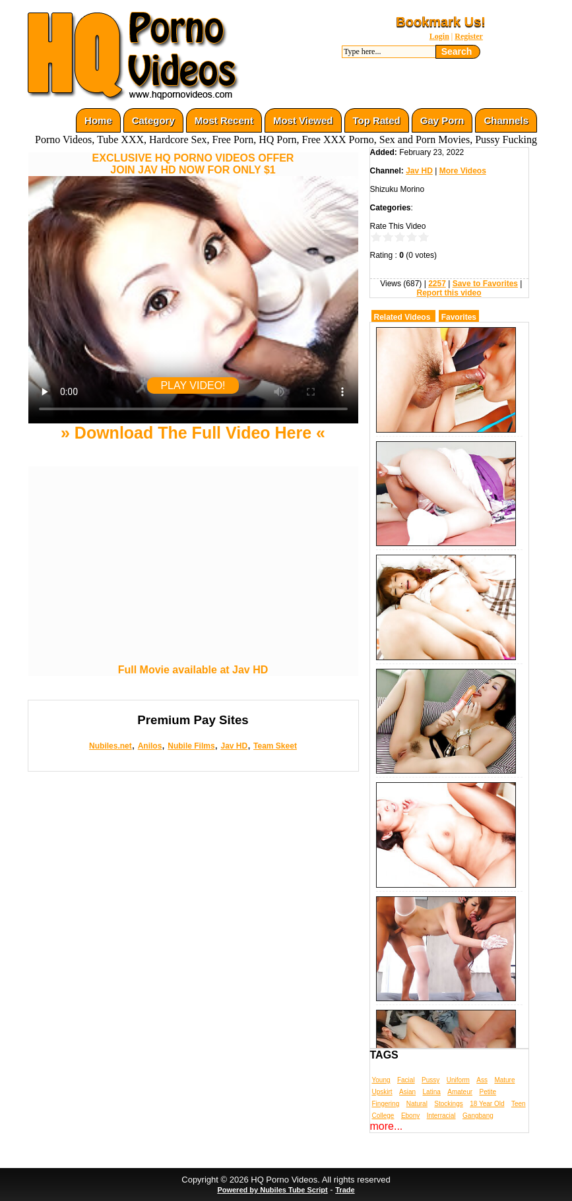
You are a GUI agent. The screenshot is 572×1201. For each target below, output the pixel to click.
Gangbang (477, 1115)
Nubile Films (191, 746)
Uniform (458, 1080)
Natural (417, 1103)
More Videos (462, 170)
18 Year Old (487, 1103)
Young (381, 1080)
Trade (344, 1190)
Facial (406, 1080)
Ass (482, 1080)
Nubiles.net (110, 746)
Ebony (410, 1115)
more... (386, 1126)
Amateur (459, 1091)
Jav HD (233, 746)
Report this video (448, 292)
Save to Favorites (485, 283)
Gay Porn (442, 120)
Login (439, 36)
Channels (506, 120)
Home (98, 120)
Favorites (458, 317)
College (383, 1115)
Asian (407, 1091)
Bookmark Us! (441, 22)
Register (469, 36)
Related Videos (402, 317)
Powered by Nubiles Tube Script (272, 1190)
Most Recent (224, 120)
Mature (504, 1080)
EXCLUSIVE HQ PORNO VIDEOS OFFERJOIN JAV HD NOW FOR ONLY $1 (193, 163)
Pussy (430, 1080)
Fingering (386, 1103)
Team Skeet (275, 746)
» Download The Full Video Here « (193, 432)
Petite (488, 1091)
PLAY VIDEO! (192, 385)
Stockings (448, 1103)
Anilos (150, 746)
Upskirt (382, 1091)
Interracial (441, 1115)
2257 (437, 283)
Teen (518, 1103)
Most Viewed (303, 120)
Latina (432, 1091)
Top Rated (376, 120)
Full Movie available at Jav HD (193, 669)
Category (153, 120)
